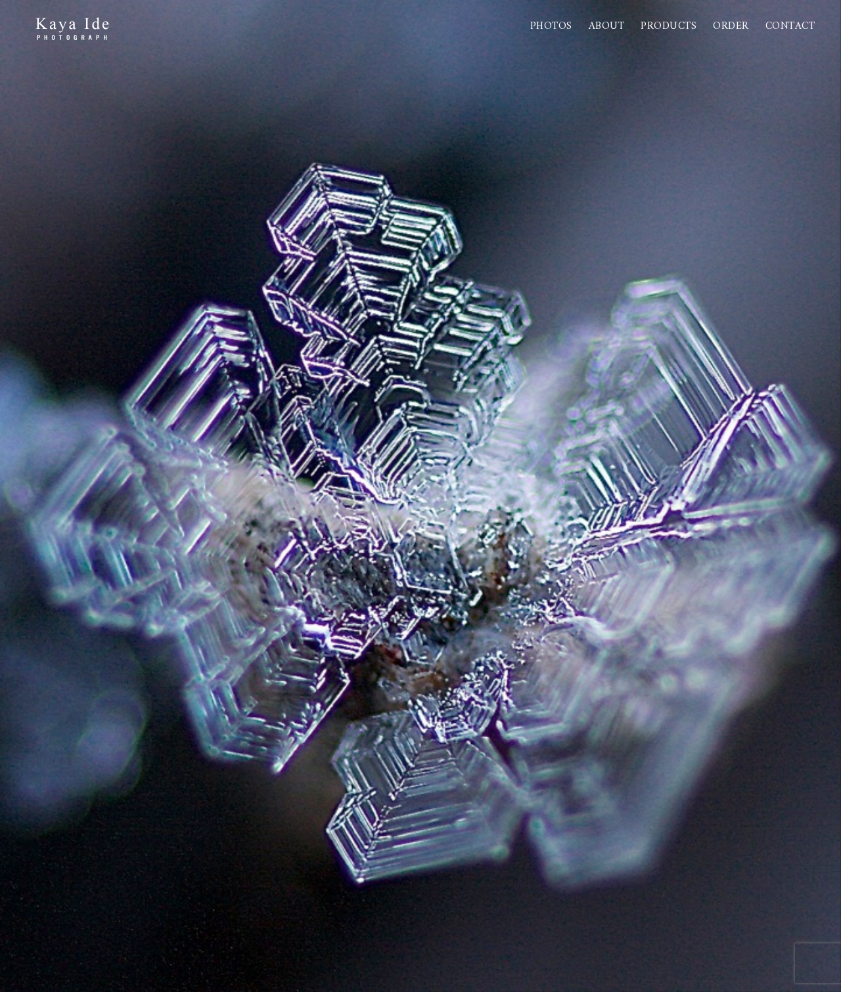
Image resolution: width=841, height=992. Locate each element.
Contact (790, 26)
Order (731, 26)
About (607, 26)
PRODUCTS (668, 26)
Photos (551, 26)
